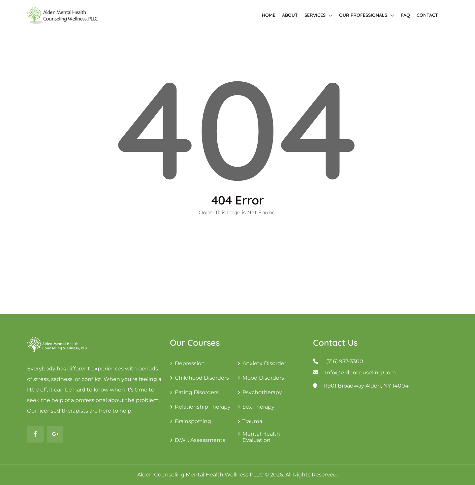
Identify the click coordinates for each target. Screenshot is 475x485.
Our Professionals (363, 15)
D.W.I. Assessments (200, 440)
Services (315, 15)
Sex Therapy (258, 407)
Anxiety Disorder (264, 363)
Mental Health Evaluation (261, 437)
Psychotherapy (262, 392)
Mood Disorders (263, 378)
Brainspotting (193, 421)
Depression (190, 363)
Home (268, 15)
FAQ (405, 15)
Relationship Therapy (203, 407)
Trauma (252, 421)
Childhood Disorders (202, 378)
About (290, 15)
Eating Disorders (197, 392)
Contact (427, 15)
